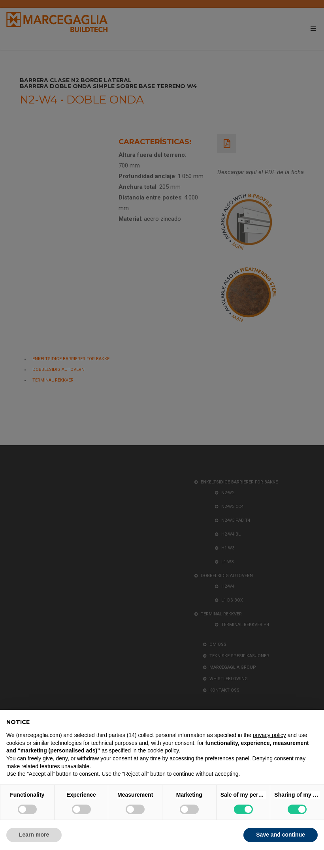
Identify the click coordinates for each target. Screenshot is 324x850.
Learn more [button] (34, 834)
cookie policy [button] (163, 750)
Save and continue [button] (280, 834)
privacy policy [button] (269, 735)
